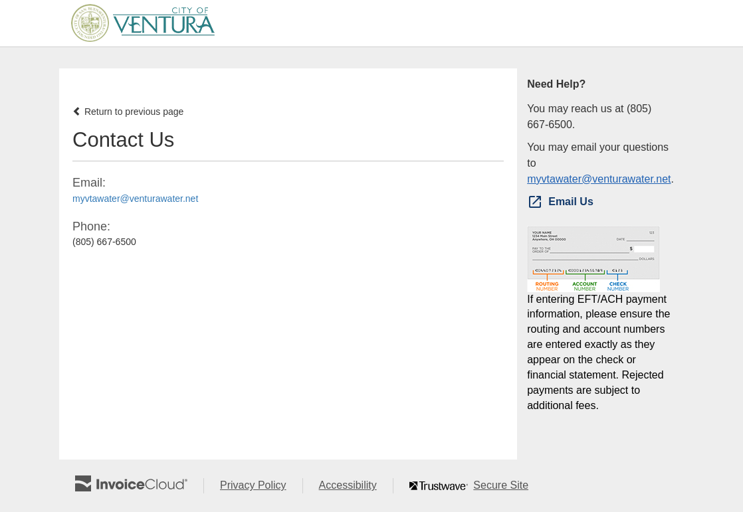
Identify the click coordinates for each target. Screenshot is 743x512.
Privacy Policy (261, 485)
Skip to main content (3, 22)
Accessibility (356, 485)
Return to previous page (127, 111)
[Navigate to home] (138, 23)
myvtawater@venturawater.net (135, 198)
